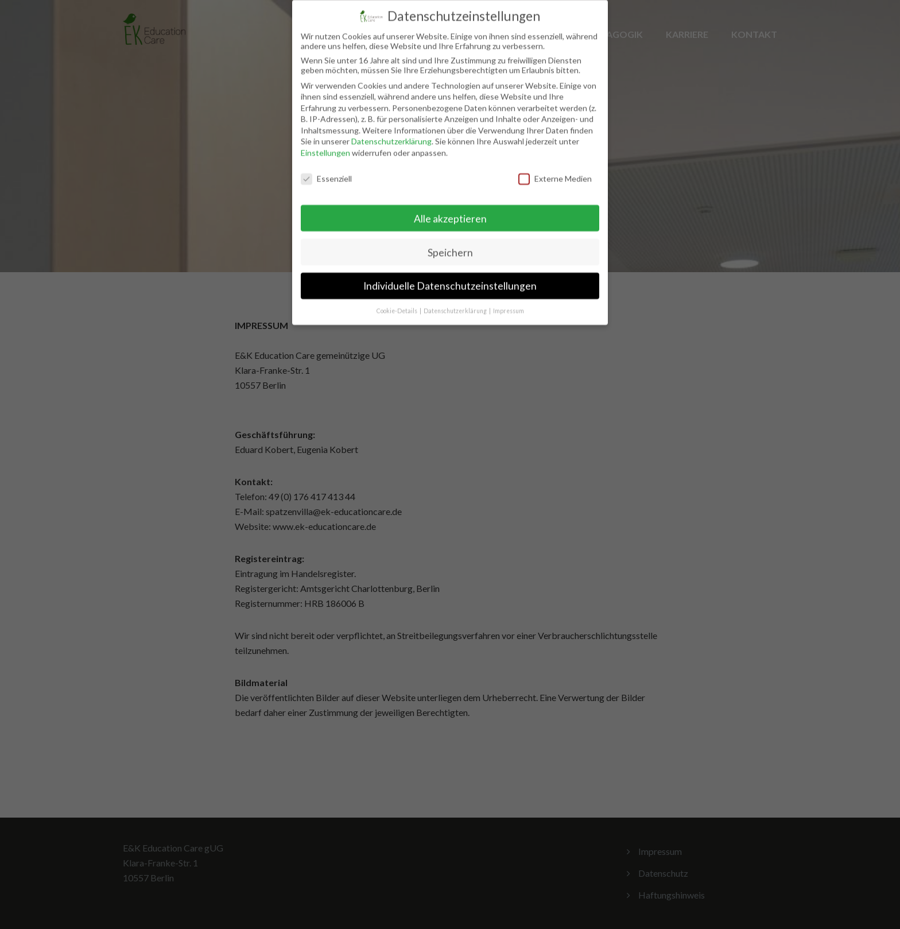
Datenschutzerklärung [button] (456, 303)
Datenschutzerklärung (391, 133)
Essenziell (326, 170)
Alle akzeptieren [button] (450, 210)
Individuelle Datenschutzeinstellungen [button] (450, 278)
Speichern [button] (450, 244)
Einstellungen (325, 144)
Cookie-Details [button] (397, 303)
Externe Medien (555, 170)
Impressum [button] (508, 303)
